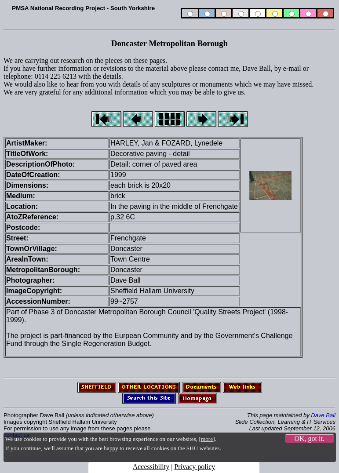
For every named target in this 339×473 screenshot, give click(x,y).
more (207, 439)
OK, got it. (309, 438)
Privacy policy (194, 466)
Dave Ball (323, 415)
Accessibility (151, 466)
